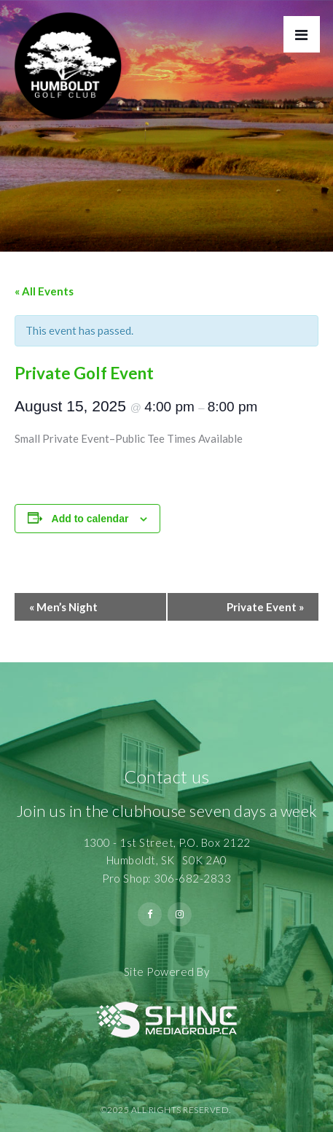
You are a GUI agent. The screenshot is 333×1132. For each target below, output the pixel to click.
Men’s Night (63, 606)
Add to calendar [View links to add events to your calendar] (90, 518)
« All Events (44, 291)
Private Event (265, 606)
